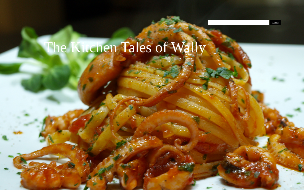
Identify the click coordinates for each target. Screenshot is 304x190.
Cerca (275, 22)
